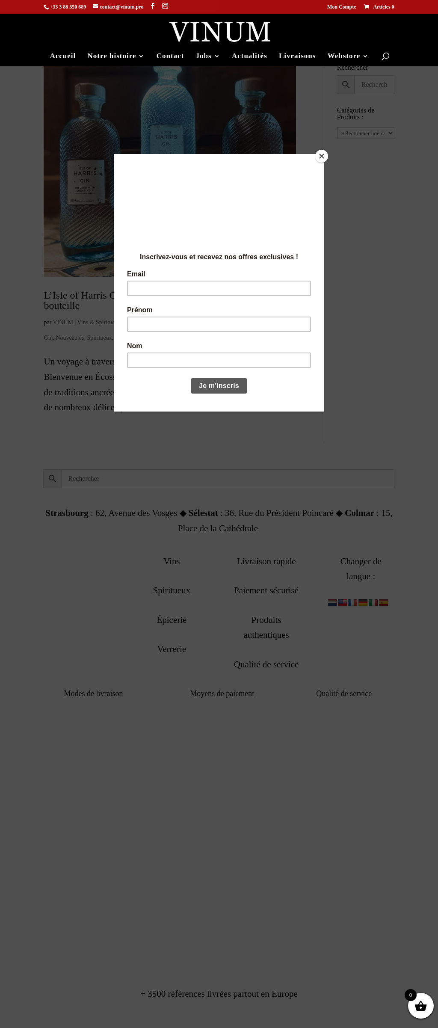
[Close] (321, 156)
